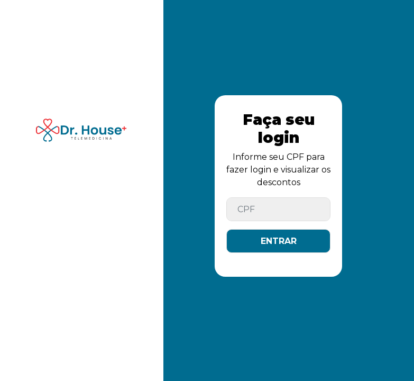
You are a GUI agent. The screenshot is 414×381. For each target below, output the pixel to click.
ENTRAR (279, 241)
